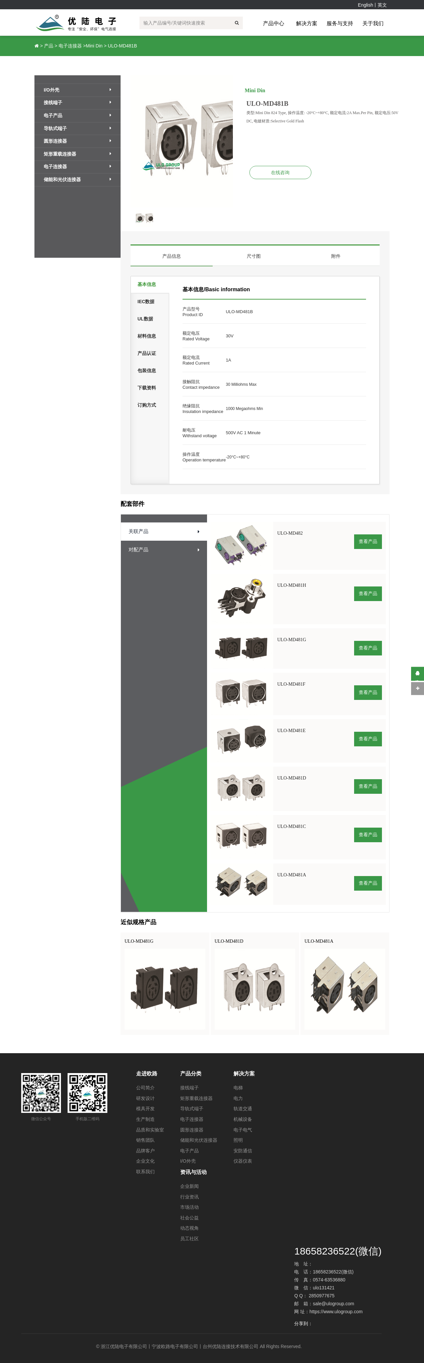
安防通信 (243, 1150)
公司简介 (145, 1087)
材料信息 (146, 336)
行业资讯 (189, 1196)
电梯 (238, 1087)
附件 (336, 256)
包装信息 (146, 370)
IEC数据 (145, 301)
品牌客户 (145, 1150)
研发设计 (145, 1098)
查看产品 (368, 541)
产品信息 (171, 256)
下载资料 (146, 387)
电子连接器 (70, 45)
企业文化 (145, 1161)
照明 (238, 1140)
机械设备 (243, 1119)
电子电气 (243, 1129)
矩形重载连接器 (77, 154)
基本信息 (146, 284)
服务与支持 (340, 23)
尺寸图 (254, 256)
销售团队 (145, 1140)
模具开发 (145, 1108)
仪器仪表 (243, 1161)
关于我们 (373, 23)
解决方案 (306, 23)
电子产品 (77, 115)
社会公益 (189, 1217)
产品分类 (190, 1073)
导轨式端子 (77, 128)
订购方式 (146, 405)
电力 (238, 1098)
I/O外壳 (77, 90)
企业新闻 (189, 1186)
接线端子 (77, 102)
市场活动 (189, 1207)
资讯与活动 (193, 1172)
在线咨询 (280, 172)
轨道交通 (243, 1108)
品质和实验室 (150, 1129)
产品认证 (146, 353)
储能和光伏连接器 (77, 179)
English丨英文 (372, 5)
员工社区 (189, 1238)
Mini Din (94, 45)
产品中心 (273, 23)
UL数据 (145, 318)
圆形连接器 (77, 141)
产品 (48, 45)
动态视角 (189, 1228)
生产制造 (145, 1119)
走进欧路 (146, 1073)
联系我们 (145, 1171)
